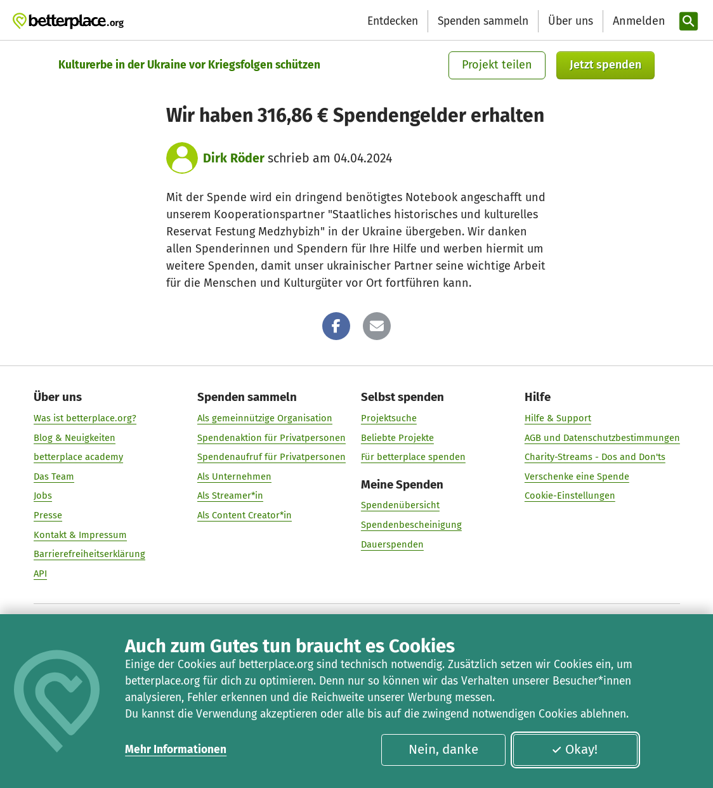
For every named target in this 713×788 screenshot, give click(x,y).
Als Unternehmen (234, 476)
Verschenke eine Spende (576, 476)
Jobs (43, 496)
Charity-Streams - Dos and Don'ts (594, 457)
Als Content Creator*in (244, 515)
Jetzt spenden (605, 65)
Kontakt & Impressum (80, 535)
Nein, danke (443, 749)
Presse (48, 515)
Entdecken (392, 21)
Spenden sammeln (483, 21)
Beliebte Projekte (396, 437)
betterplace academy (78, 457)
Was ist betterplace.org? (85, 418)
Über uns (570, 21)
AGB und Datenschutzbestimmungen (601, 437)
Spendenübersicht (399, 505)
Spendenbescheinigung (410, 524)
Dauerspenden (391, 544)
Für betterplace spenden (412, 457)
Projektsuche (388, 418)
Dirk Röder (234, 158)
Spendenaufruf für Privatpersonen (271, 457)
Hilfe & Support (557, 418)
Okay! (574, 749)
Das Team (54, 476)
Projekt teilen (497, 65)
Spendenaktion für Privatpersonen (271, 437)
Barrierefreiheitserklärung (89, 554)
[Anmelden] (637, 21)
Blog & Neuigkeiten (74, 437)
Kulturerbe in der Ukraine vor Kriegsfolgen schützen (189, 65)
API (40, 573)
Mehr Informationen (175, 749)
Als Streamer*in (230, 496)
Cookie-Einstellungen (569, 496)
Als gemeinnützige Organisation (264, 418)
